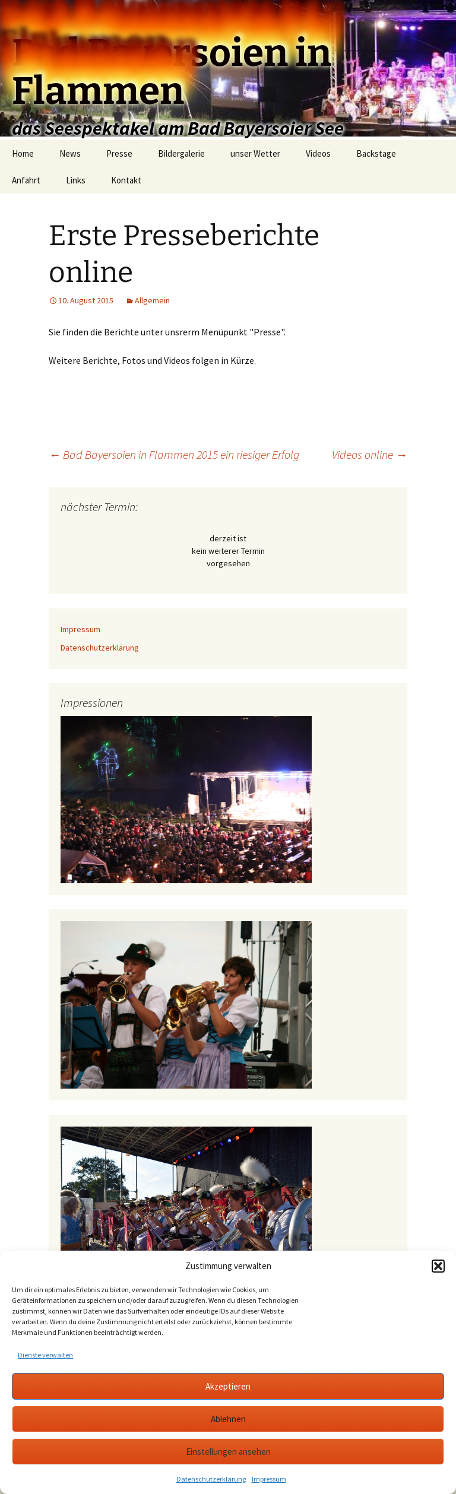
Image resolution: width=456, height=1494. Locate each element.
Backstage (376, 153)
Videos (318, 153)
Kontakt (126, 180)
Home (23, 153)
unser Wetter (255, 153)
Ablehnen (228, 1419)
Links (76, 180)
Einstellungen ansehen (228, 1451)
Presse (119, 153)
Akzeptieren (228, 1386)
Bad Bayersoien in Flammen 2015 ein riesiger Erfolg (174, 454)
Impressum (269, 1478)
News (70, 153)
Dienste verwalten (45, 1354)
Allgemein (152, 300)
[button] (438, 1266)
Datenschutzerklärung (211, 1478)
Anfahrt (26, 180)
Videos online (369, 454)
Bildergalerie (181, 153)
